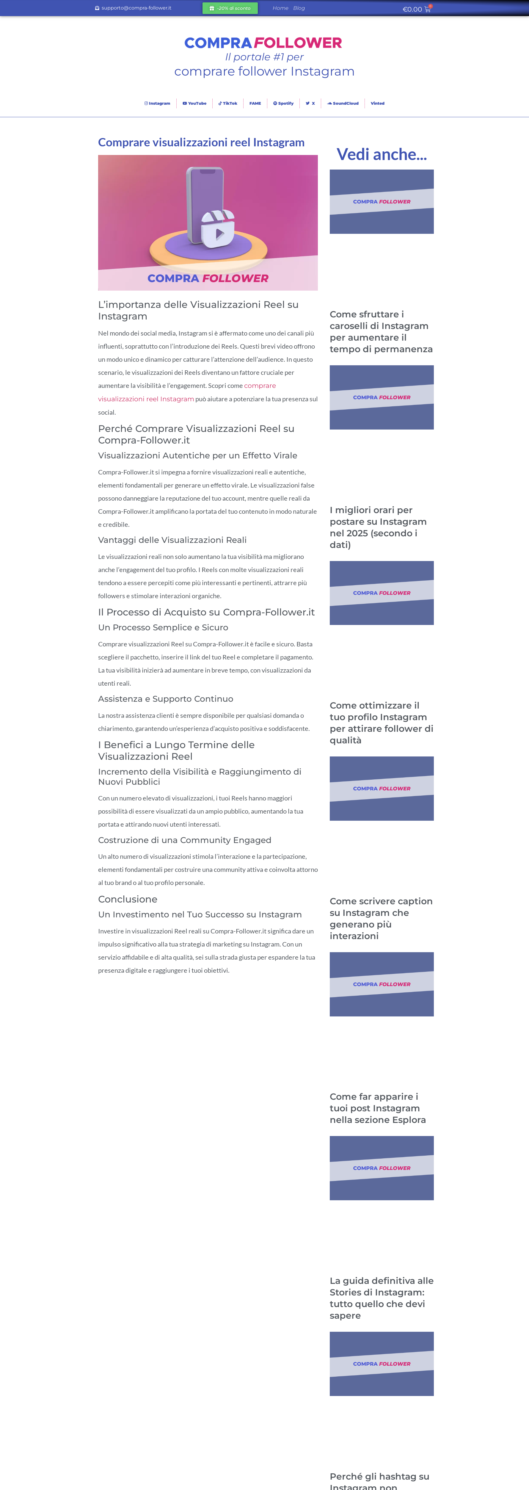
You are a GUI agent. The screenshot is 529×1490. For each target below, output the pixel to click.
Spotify (283, 103)
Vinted (377, 103)
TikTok (228, 103)
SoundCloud (343, 103)
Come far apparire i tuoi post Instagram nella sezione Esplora (378, 1108)
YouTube (194, 103)
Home (280, 8)
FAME (255, 103)
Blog (299, 8)
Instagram (157, 103)
